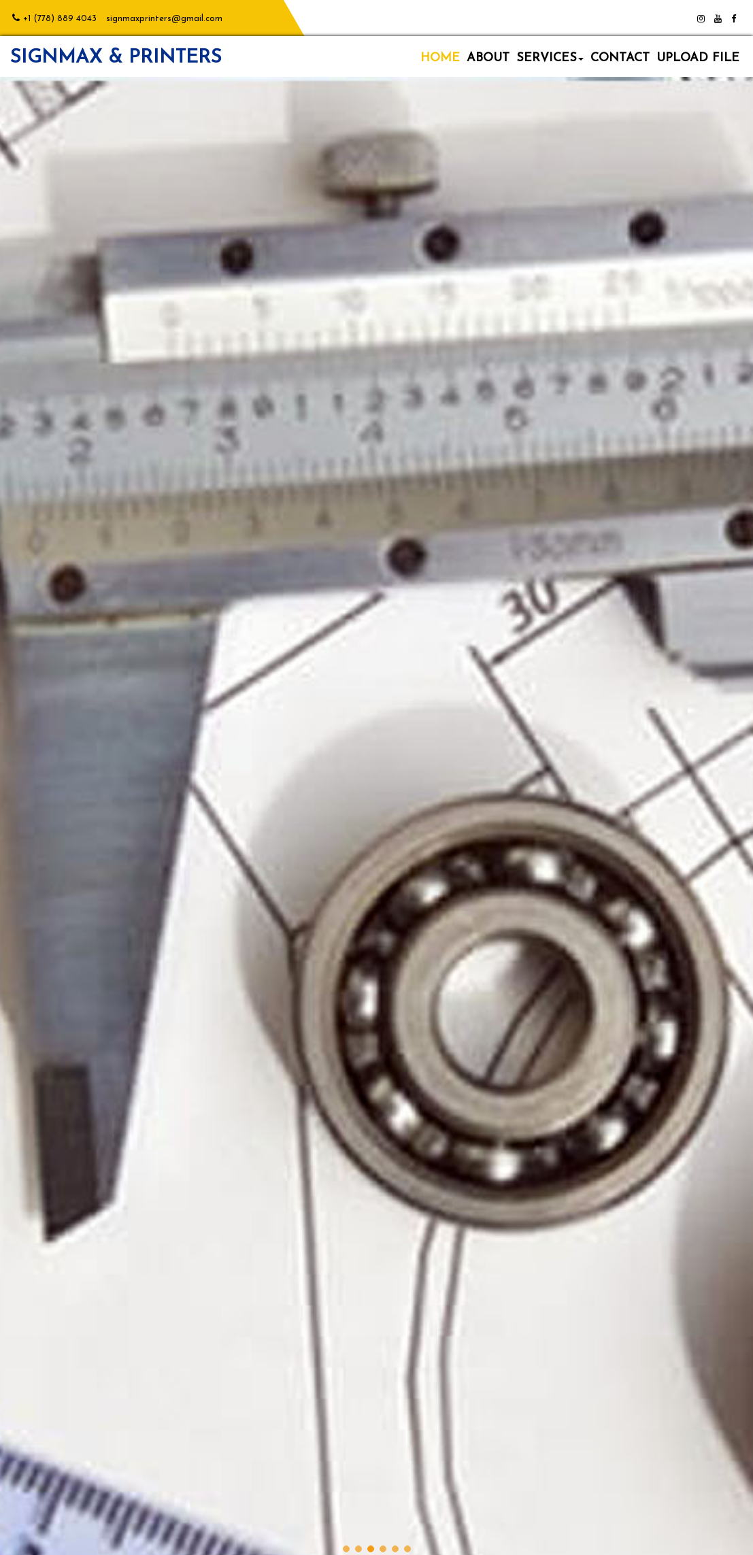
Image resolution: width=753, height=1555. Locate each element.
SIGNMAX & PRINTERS (116, 57)
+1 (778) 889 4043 (60, 18)
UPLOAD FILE (697, 58)
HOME (440, 58)
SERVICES (550, 58)
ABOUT (488, 58)
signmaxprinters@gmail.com (164, 18)
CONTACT (620, 58)
